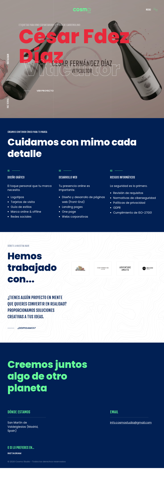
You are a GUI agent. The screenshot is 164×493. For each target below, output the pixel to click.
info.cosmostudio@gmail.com (131, 420)
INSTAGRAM (8, 57)
